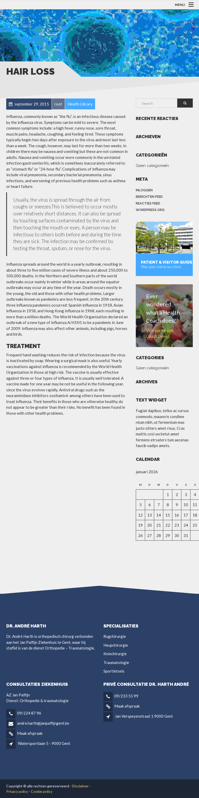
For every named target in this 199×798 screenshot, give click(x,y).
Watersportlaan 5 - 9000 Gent (44, 743)
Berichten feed (149, 197)
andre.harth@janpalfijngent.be (43, 723)
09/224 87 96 (29, 713)
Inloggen (144, 190)
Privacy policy (17, 791)
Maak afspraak (29, 733)
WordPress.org (150, 210)
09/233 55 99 (126, 696)
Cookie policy (41, 791)
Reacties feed (148, 203)
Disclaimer (80, 786)
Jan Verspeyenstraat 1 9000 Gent (144, 716)
